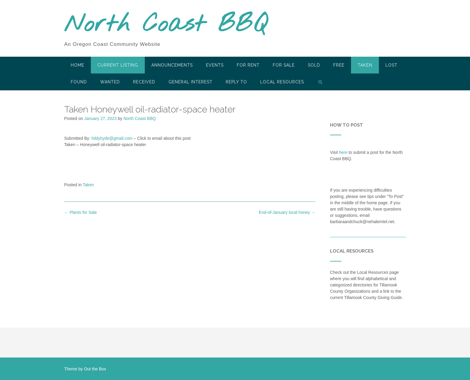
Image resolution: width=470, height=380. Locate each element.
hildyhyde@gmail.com (111, 138)
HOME (77, 65)
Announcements (172, 65)
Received (144, 81)
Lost (391, 65)
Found (79, 81)
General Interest (190, 81)
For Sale (284, 65)
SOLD (314, 65)
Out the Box (95, 369)
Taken (365, 65)
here (343, 152)
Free (338, 65)
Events (215, 65)
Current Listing (117, 65)
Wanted (110, 81)
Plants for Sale (80, 212)
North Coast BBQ (165, 24)
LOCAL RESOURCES (282, 81)
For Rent (248, 65)
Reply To (236, 81)
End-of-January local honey (287, 212)
